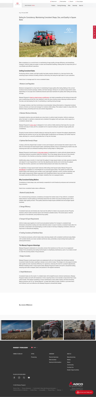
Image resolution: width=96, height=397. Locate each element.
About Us (81, 5)
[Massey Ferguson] (17, 4)
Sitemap (59, 390)
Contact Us (70, 367)
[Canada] (34, 347)
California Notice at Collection (20, 390)
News (68, 362)
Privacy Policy (51, 390)
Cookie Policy (33, 390)
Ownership (75, 5)
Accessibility (42, 390)
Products (53, 5)
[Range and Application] (16, 330)
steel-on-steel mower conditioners (39, 97)
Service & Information (55, 362)
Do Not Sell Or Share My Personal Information (45, 388)
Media (69, 359)
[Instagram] (19, 377)
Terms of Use (16, 388)
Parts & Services (53, 357)
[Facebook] (14, 377)
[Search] (71, 1)
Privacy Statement (26, 388)
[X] (24, 377)
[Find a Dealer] (79, 1)
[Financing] (79, 330)
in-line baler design (42, 152)
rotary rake (33, 125)
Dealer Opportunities (73, 370)
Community (70, 365)
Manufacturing (71, 357)
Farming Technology (61, 5)
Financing (34, 357)
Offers (69, 5)
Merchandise (52, 359)
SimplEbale (22, 169)
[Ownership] (48, 330)
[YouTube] (29, 377)
